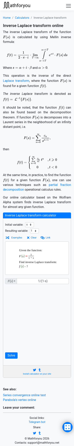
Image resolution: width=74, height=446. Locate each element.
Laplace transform (16, 81)
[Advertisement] (37, 318)
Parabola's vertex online (19, 400)
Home (7, 17)
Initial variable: (14, 224)
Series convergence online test (24, 395)
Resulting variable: (16, 231)
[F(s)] (43, 281)
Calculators (22, 17)
